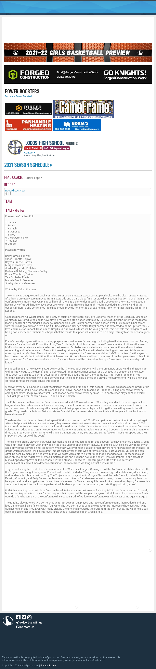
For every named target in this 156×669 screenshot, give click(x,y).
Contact (29, 152)
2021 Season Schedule (28, 164)
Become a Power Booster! (18, 96)
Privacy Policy (48, 665)
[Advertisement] (78, 28)
